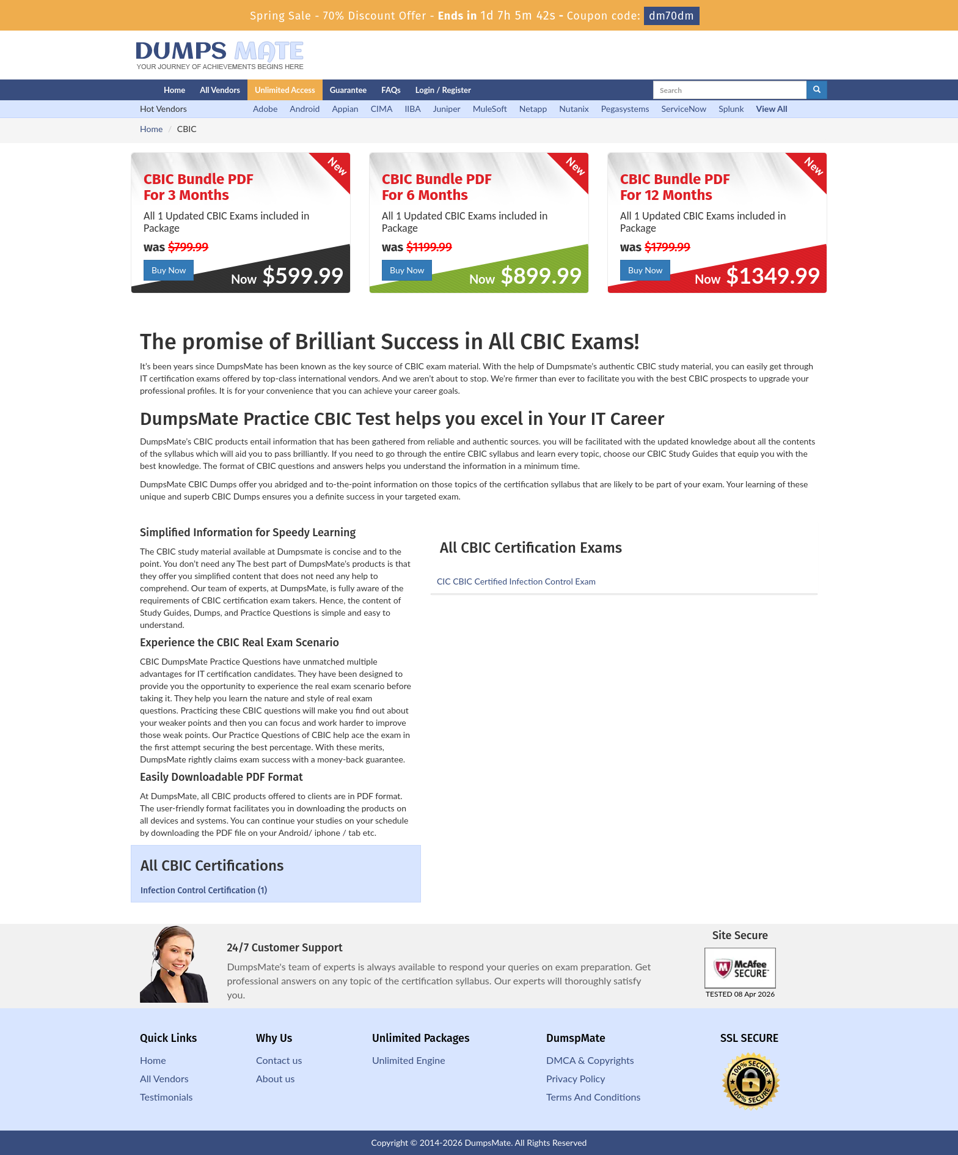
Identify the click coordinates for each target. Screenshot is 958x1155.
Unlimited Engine (408, 1060)
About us (275, 1078)
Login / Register (443, 90)
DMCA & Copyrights (590, 1060)
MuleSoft (490, 108)
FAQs (390, 90)
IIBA (412, 108)
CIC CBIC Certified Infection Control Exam (516, 581)
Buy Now (169, 270)
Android (305, 108)
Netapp (533, 108)
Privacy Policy (575, 1078)
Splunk (731, 108)
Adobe (265, 108)
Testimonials (166, 1096)
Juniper (447, 108)
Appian (345, 108)
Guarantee (348, 90)
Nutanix (574, 108)
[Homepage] (123, 89)
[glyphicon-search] (816, 90)
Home (174, 90)
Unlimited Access (285, 90)
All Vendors (220, 90)
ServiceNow (684, 108)
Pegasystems (625, 108)
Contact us (279, 1060)
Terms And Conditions (593, 1096)
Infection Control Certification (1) (204, 890)
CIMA (382, 108)
